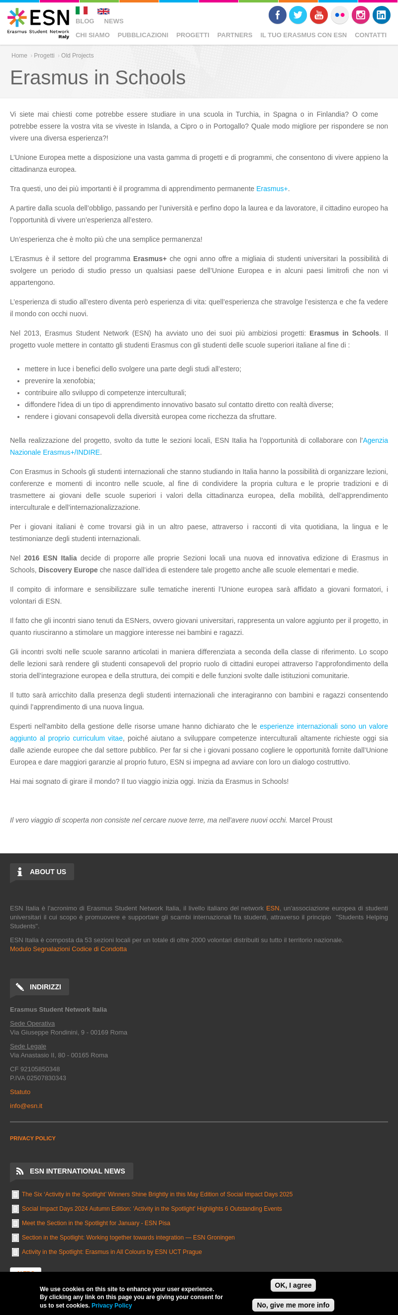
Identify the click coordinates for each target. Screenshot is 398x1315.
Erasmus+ (272, 189)
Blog (85, 21)
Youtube (319, 15)
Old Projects (77, 55)
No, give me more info (293, 1305)
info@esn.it (26, 1105)
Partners (235, 35)
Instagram (361, 15)
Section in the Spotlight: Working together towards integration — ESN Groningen (128, 1237)
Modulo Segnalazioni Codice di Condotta (68, 949)
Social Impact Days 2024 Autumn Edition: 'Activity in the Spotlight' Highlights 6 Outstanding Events (152, 1208)
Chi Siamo (93, 35)
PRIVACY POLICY (33, 1138)
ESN (273, 908)
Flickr (340, 15)
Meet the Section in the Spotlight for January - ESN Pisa (96, 1223)
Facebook (278, 15)
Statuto (20, 1092)
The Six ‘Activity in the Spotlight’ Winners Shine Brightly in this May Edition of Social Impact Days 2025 (157, 1194)
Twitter (298, 15)
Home (19, 55)
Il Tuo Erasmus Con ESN (303, 35)
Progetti (192, 35)
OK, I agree (293, 1285)
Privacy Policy (112, 1305)
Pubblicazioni (143, 35)
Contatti (371, 35)
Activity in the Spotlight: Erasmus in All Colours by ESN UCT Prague (112, 1251)
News (113, 21)
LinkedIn (382, 15)
